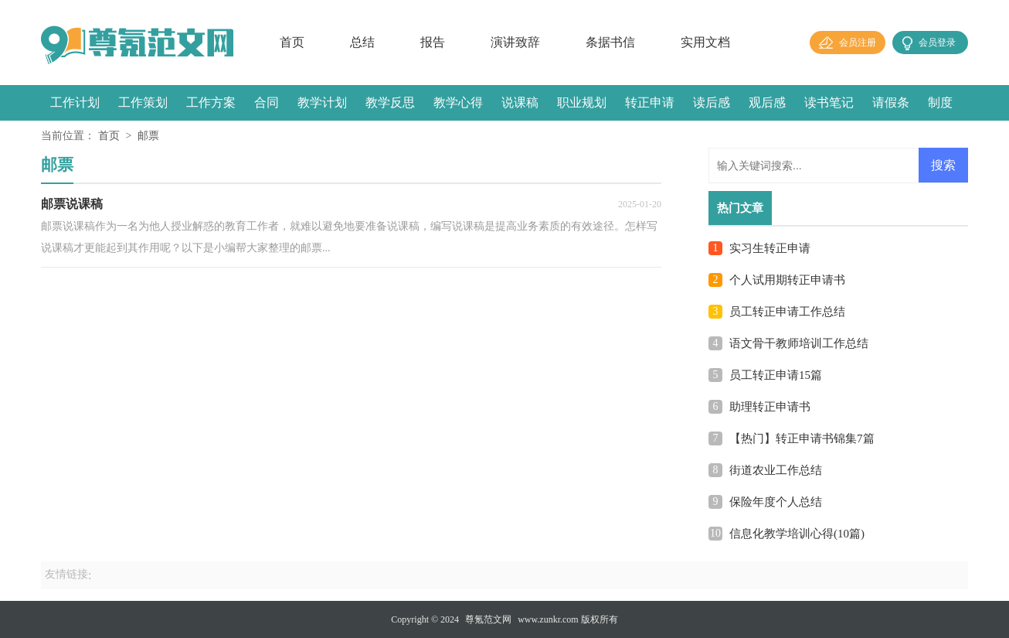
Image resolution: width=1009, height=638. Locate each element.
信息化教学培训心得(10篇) (797, 533)
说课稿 (519, 102)
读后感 (711, 102)
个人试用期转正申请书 (787, 280)
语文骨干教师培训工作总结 (798, 343)
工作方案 (211, 102)
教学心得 (458, 102)
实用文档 (705, 42)
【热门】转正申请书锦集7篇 (802, 438)
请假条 (890, 102)
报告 (432, 42)
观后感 (767, 102)
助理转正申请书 (769, 407)
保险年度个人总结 (775, 502)
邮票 (148, 136)
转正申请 (649, 102)
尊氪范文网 (488, 619)
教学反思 (390, 102)
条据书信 (610, 42)
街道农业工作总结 (775, 470)
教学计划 (322, 102)
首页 (292, 42)
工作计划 (75, 102)
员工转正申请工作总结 (787, 311)
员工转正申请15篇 (775, 375)
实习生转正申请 (769, 248)
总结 (362, 42)
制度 (940, 102)
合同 (266, 102)
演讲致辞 (515, 42)
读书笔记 (829, 102)
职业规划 (581, 102)
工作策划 (143, 102)
